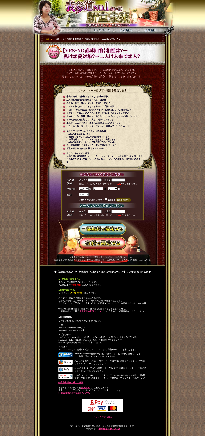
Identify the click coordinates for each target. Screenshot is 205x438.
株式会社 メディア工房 (109, 429)
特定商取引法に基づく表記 (70, 382)
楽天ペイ (85, 388)
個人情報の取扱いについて (91, 311)
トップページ (102, 30)
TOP (47, 39)
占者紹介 (126, 30)
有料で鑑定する (102, 243)
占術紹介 (151, 30)
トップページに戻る (102, 417)
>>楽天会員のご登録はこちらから (74, 393)
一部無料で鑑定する (102, 229)
